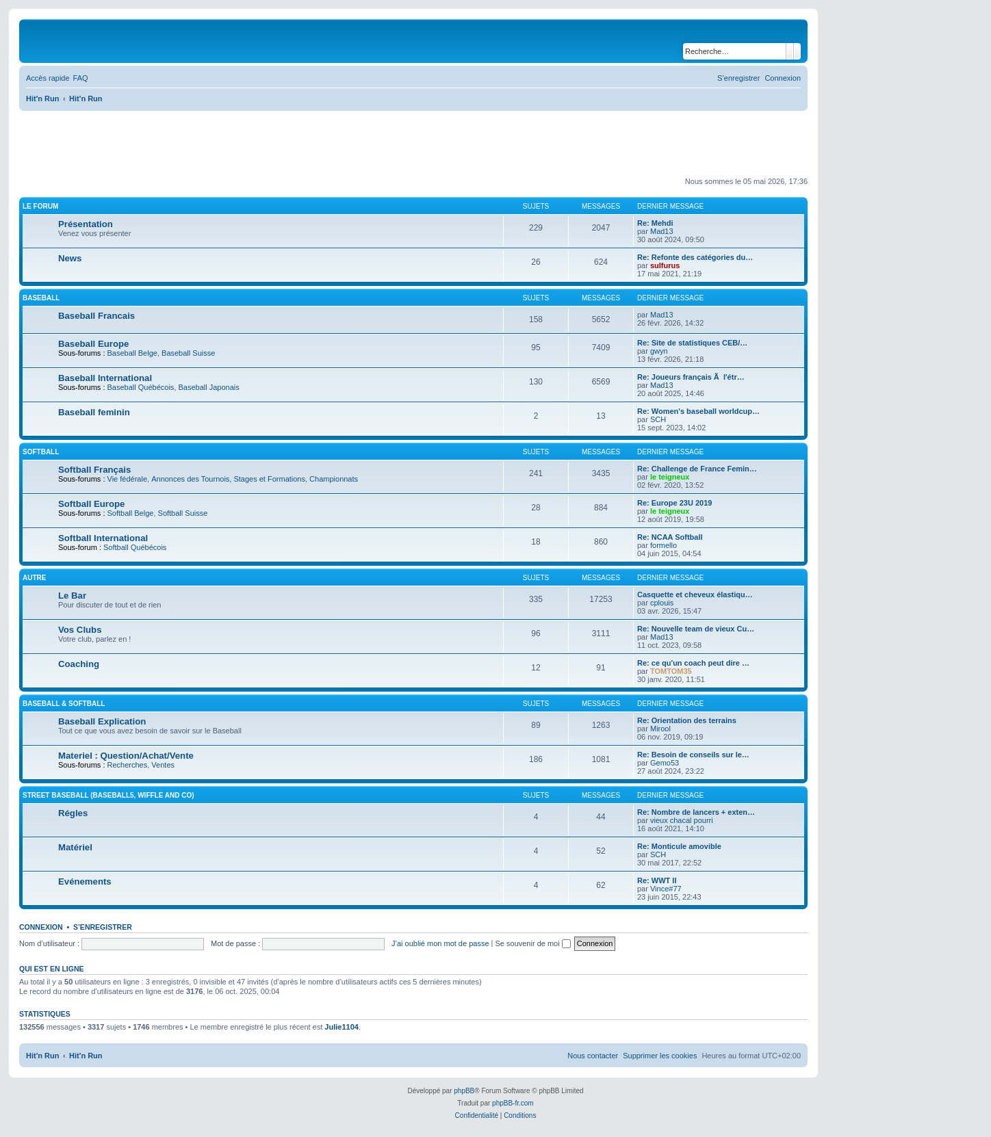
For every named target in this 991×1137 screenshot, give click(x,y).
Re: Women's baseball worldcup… (698, 411)
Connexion (41, 927)
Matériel (75, 847)
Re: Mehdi (655, 223)
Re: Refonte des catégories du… (695, 257)
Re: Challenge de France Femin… (697, 469)
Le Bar (72, 595)
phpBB (464, 1091)
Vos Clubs (80, 630)
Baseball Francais (96, 316)
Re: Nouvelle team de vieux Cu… (695, 629)
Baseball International (105, 378)
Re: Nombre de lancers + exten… (696, 812)
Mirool (660, 728)
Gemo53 (664, 763)
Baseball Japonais (209, 387)
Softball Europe (91, 504)
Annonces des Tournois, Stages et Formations (228, 479)
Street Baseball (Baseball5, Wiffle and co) (108, 795)
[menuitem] (80, 78)
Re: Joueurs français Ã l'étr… (691, 377)
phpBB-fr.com (513, 1103)
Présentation (85, 224)
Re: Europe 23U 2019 (674, 503)
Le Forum (40, 206)
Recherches (127, 765)
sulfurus (665, 265)
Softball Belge (130, 513)
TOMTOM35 (671, 671)
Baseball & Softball (64, 703)
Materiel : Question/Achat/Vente (126, 755)
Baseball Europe (93, 344)
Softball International (103, 538)
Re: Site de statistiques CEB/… (692, 343)
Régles (73, 813)
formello (663, 545)
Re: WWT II (656, 880)
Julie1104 (341, 1027)
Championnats (333, 479)
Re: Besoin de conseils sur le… (693, 754)
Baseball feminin (94, 412)
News (69, 258)
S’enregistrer (102, 927)
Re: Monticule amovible (679, 846)
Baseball (41, 298)
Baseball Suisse (188, 353)
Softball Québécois (134, 547)
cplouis (661, 603)
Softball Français (94, 470)
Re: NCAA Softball (670, 537)
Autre (34, 577)
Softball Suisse (183, 513)
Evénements (85, 881)
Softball (41, 452)
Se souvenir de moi (533, 943)
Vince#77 (666, 889)
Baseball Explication (102, 721)
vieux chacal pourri (681, 820)
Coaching (78, 664)
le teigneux (669, 477)
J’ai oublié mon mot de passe (440, 943)
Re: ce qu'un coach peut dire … (693, 663)
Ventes (163, 765)
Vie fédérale (127, 479)
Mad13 (661, 231)
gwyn (659, 351)
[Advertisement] (268, 144)
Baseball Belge (132, 353)
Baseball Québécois (141, 387)
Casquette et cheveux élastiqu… (695, 594)
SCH (658, 419)
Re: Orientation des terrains (686, 720)
